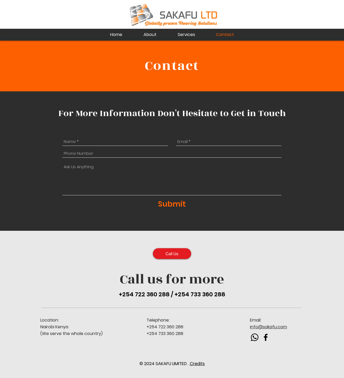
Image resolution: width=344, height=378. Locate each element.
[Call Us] (172, 253)
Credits (197, 364)
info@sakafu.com (268, 327)
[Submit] (172, 204)
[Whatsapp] (254, 337)
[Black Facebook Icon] (265, 337)
